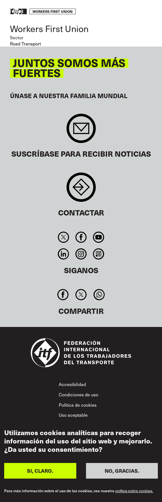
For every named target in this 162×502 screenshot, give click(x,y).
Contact (81, 190)
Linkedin (63, 254)
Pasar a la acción (135, 11)
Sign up (81, 131)
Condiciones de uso (78, 394)
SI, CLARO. (40, 470)
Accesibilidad (72, 384)
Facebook (81, 237)
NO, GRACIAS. (122, 470)
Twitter (63, 237)
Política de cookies (78, 405)
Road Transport (25, 44)
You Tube (99, 237)
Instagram (81, 254)
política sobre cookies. (134, 490)
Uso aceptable (73, 415)
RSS (99, 254)
